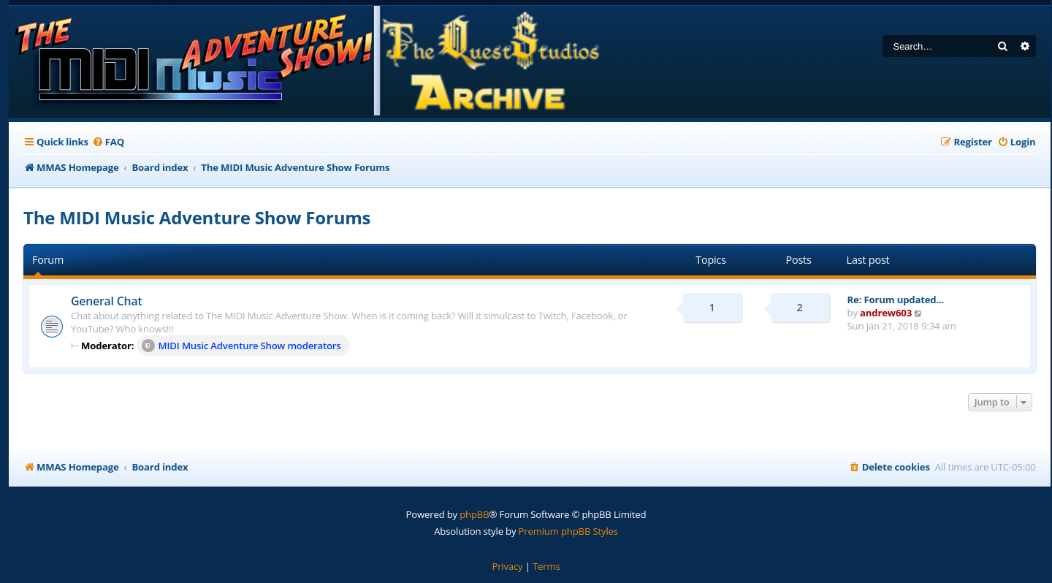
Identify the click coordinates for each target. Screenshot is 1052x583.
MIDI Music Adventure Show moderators (241, 345)
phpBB (474, 514)
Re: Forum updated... (896, 299)
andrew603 (886, 312)
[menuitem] (108, 142)
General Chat (106, 301)
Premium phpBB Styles (568, 531)
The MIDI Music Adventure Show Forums (196, 217)
